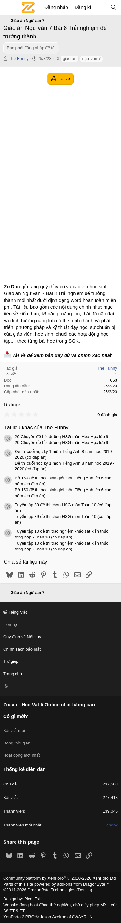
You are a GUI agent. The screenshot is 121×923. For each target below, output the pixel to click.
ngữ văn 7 (91, 58)
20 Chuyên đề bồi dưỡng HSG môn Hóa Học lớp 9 (61, 436)
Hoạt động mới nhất (21, 755)
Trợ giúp (10, 661)
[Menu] (8, 7)
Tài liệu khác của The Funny (36, 427)
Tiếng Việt (15, 612)
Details (84, 889)
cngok (112, 825)
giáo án (69, 58)
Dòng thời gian (16, 743)
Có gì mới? (15, 716)
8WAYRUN (82, 916)
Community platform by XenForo (60, 878)
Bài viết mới (14, 730)
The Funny (19, 58)
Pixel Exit (32, 899)
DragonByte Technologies (51, 889)
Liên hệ (10, 624)
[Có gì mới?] (100, 7)
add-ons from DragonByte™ (83, 884)
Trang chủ (12, 674)
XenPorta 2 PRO (19, 916)
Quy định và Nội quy (22, 636)
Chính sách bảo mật (22, 649)
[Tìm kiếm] (113, 7)
